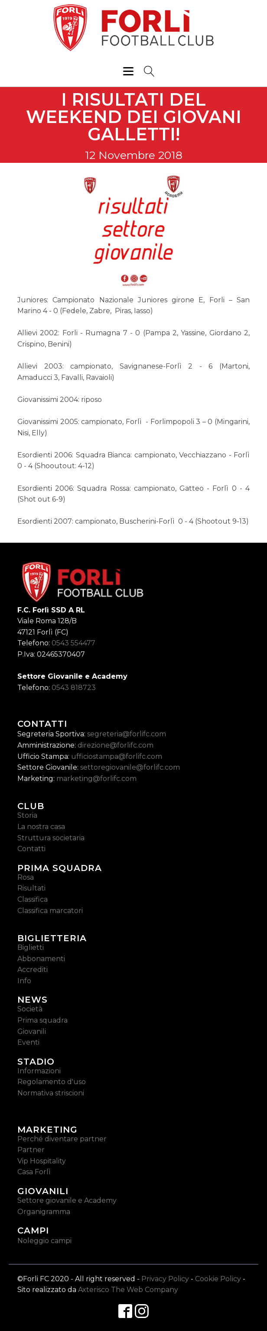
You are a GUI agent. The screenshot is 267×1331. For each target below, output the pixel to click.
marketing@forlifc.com (96, 778)
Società (29, 1009)
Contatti (31, 849)
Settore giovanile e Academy (67, 1200)
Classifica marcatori (50, 911)
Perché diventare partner (62, 1139)
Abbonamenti (41, 959)
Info (24, 981)
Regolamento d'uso (51, 1082)
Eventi (28, 1042)
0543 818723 (74, 687)
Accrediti (32, 969)
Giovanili (31, 1031)
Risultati (31, 888)
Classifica (32, 899)
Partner (31, 1150)
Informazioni (39, 1071)
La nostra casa (41, 827)
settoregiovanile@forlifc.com (130, 767)
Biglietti (30, 947)
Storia (27, 815)
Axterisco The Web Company (128, 1290)
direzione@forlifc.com (115, 745)
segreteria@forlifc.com (126, 734)
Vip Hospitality (41, 1161)
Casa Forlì (34, 1172)
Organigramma (43, 1212)
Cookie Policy (218, 1279)
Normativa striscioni (50, 1093)
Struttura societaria (51, 838)
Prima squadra (42, 1020)
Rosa (25, 877)
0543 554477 (73, 643)
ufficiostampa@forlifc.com (116, 756)
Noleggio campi (44, 1241)
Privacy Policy (165, 1279)
